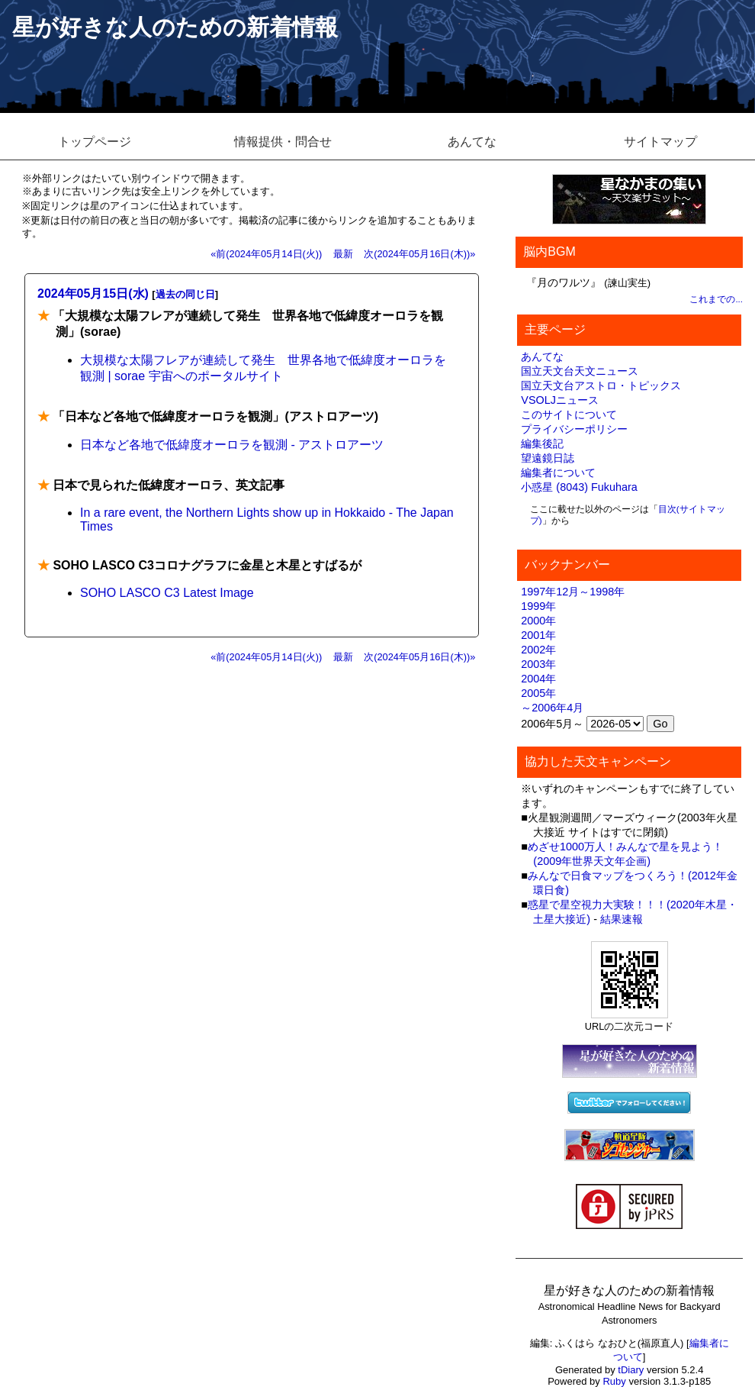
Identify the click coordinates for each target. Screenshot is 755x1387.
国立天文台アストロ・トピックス (601, 385)
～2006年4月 (552, 708)
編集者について (558, 472)
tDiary (631, 1370)
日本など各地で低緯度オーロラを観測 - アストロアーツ (232, 444)
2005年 (538, 693)
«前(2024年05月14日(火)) (266, 254)
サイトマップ (660, 141)
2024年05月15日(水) (93, 293)
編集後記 (542, 443)
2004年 (538, 679)
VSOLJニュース (560, 400)
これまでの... (716, 299)
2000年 (538, 620)
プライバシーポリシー (574, 429)
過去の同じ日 (185, 294)
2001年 (538, 635)
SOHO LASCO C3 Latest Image (167, 592)
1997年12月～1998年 (573, 591)
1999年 (538, 606)
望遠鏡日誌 (547, 458)
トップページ (94, 141)
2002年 (538, 650)
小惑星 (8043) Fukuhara (579, 487)
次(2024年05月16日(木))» (419, 254)
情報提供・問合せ (283, 141)
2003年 (538, 664)
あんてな (472, 141)
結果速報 (621, 919)
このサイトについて (569, 414)
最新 (343, 254)
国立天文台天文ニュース (579, 371)
